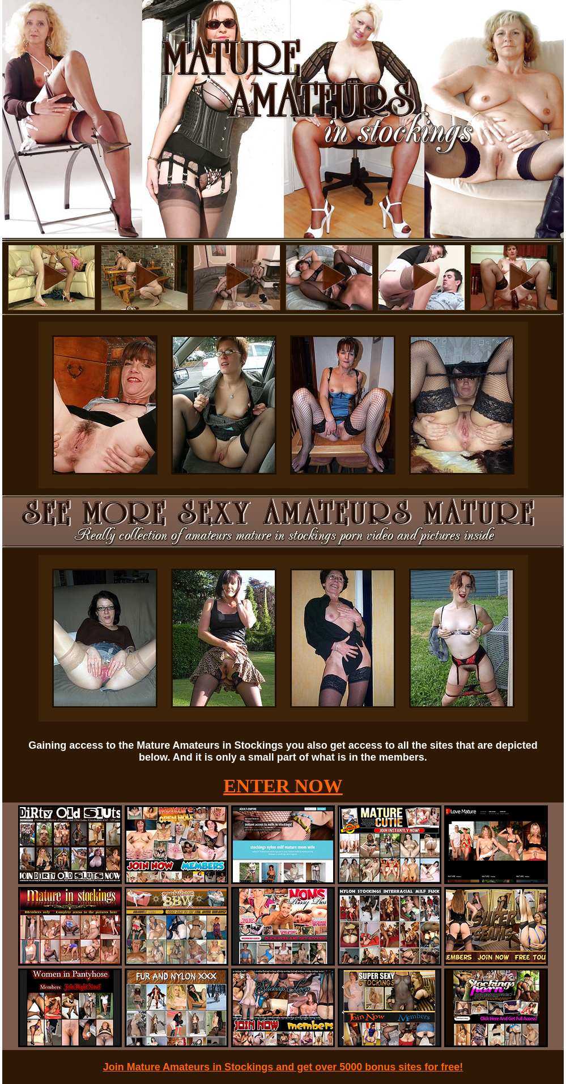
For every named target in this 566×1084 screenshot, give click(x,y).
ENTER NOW (283, 785)
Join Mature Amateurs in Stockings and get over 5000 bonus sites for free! (283, 1067)
